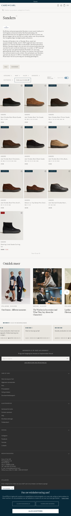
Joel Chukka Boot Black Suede (35, 159)
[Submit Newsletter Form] (67, 359)
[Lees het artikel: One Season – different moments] (15, 292)
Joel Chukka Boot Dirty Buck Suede (58, 159)
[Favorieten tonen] (61, 5)
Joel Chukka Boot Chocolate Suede (10, 159)
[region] (35, 333)
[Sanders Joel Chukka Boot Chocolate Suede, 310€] (11, 145)
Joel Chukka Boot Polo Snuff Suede (10, 203)
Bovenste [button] (36, 75)
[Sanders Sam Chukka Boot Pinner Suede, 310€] (59, 103)
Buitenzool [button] (8, 80)
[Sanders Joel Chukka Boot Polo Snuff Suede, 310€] (11, 189)
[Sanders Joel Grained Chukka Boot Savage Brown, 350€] (59, 189)
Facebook (4, 439)
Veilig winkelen (5, 392)
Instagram (4, 435)
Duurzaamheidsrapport (8, 395)
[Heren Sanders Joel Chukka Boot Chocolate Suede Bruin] (11, 139)
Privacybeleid (5, 389)
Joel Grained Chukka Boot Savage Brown (57, 203)
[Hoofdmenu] (68, 5)
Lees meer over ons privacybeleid (35, 362)
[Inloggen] (58, 5)
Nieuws (35, 1)
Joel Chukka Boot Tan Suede (34, 117)
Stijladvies (6, 488)
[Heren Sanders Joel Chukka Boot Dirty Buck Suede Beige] (59, 139)
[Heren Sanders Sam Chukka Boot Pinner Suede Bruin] (59, 98)
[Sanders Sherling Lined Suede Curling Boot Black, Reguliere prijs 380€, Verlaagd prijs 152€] (11, 231)
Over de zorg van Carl (7, 379)
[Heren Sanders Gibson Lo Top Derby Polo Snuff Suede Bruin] (35, 183)
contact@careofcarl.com (13, 468)
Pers (2, 385)
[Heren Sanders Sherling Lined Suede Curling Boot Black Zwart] (11, 225)
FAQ (2, 415)
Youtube (3, 442)
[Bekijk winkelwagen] (64, 5)
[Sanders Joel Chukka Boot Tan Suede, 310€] (35, 103)
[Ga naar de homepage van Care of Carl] (8, 5)
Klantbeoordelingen (7, 419)
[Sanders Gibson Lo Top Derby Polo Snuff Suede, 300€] (35, 189)
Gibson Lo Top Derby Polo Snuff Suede (35, 203)
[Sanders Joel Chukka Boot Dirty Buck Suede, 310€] (59, 145)
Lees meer (65, 498)
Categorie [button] (8, 75)
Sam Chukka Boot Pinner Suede (59, 117)
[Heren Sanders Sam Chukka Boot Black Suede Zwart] (11, 98)
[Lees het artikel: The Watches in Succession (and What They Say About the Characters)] (47, 292)
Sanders (3, 114)
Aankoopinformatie (7, 409)
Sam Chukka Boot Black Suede (11, 117)
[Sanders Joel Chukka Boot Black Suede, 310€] (35, 145)
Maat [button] (17, 75)
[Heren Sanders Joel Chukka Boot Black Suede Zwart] (35, 139)
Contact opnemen (6, 412)
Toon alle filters (22, 80)
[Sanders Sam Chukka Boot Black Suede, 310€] (11, 103)
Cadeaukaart (5, 422)
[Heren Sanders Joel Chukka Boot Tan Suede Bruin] (35, 98)
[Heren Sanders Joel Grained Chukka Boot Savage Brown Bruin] (59, 183)
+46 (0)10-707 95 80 (10, 466)
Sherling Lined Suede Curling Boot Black (10, 244)
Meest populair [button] (51, 77)
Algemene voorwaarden (8, 382)
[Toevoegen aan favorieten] (21, 86)
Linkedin (3, 445)
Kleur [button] (26, 75)
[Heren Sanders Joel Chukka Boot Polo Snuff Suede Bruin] (11, 183)
